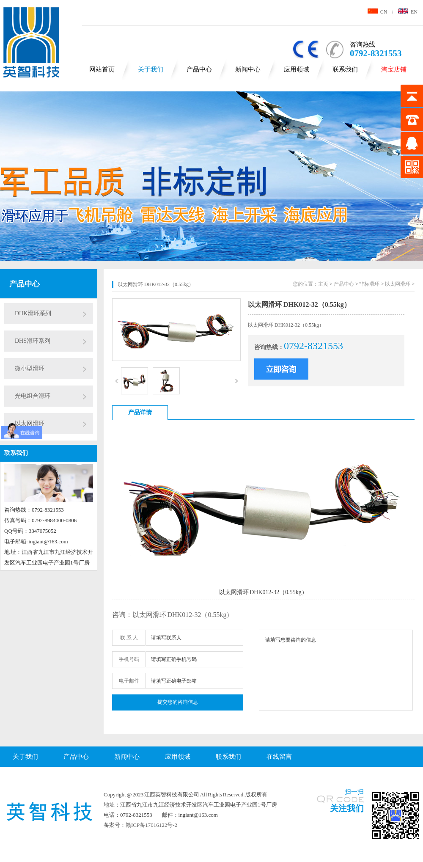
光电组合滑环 (32, 396)
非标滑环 (369, 284)
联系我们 (345, 69)
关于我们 (150, 69)
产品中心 (199, 69)
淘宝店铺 (394, 69)
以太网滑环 (29, 423)
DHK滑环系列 (33, 313)
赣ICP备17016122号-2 (151, 825)
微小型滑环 (29, 368)
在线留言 (279, 756)
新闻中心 (248, 69)
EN (408, 12)
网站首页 (102, 69)
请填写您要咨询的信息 (336, 670)
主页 (323, 284)
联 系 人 (129, 638)
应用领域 (296, 69)
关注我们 (347, 808)
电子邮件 (129, 681)
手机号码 (129, 659)
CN (377, 12)
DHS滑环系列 (32, 341)
